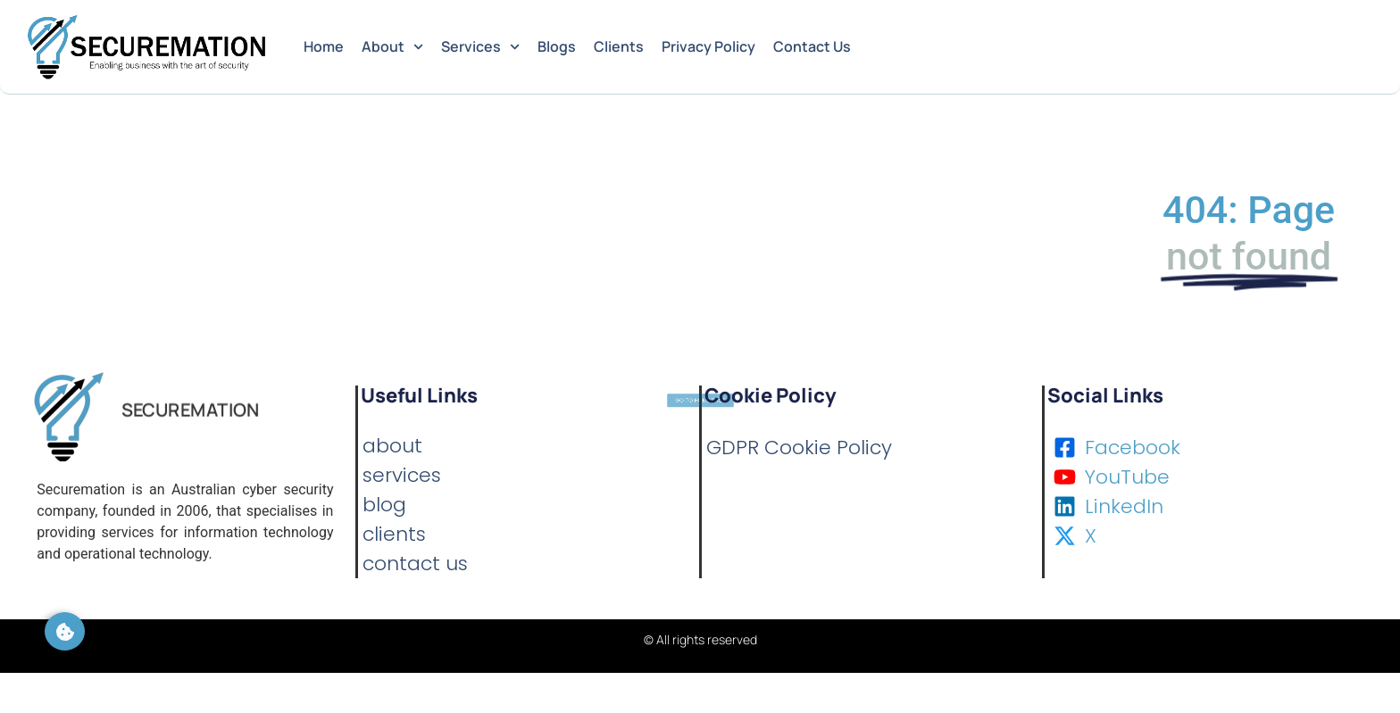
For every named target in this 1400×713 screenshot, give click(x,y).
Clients (619, 46)
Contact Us (812, 46)
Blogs (557, 46)
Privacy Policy (708, 46)
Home (324, 46)
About (392, 47)
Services (480, 47)
